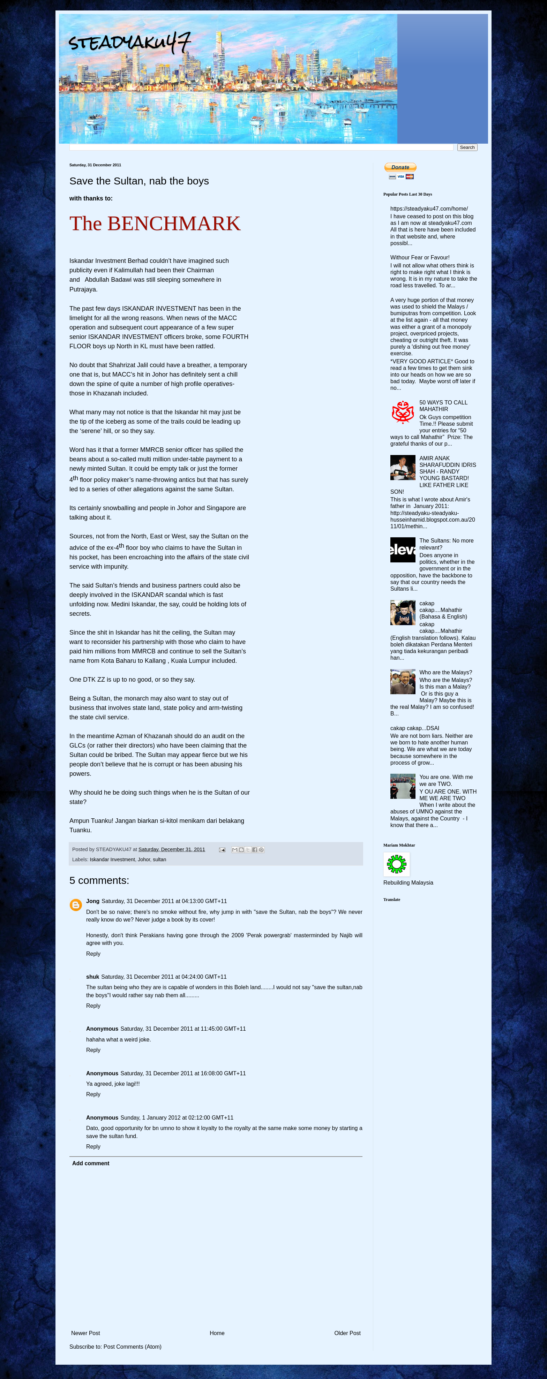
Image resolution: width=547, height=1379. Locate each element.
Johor (144, 859)
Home (217, 1333)
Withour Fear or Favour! (420, 257)
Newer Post (85, 1333)
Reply (93, 954)
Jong (92, 901)
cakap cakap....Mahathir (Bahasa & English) (443, 610)
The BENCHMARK (155, 223)
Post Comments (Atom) (133, 1347)
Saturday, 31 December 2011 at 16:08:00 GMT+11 (183, 1073)
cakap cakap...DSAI (415, 728)
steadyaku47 (130, 41)
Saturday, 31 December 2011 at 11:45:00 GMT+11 (183, 1029)
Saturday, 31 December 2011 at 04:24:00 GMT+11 (163, 977)
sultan (159, 859)
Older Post (347, 1333)
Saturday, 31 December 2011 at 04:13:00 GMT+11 (164, 901)
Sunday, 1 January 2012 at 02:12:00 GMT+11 (176, 1118)
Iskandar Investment (112, 859)
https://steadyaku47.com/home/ (429, 209)
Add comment (91, 1163)
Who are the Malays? (445, 672)
